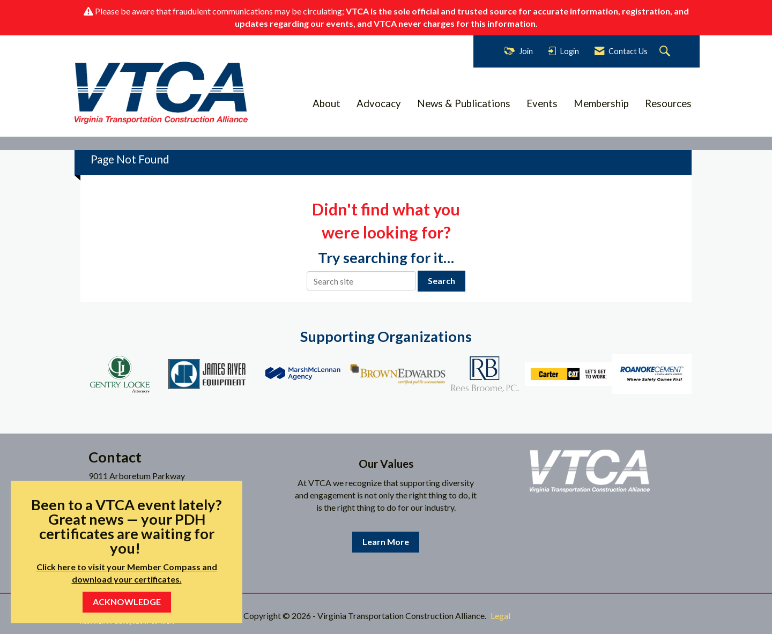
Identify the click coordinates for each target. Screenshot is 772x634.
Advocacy (379, 103)
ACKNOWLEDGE (127, 601)
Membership (601, 103)
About (326, 103)
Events (542, 103)
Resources (668, 103)
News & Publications (463, 103)
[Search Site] (666, 51)
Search (441, 280)
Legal (500, 615)
